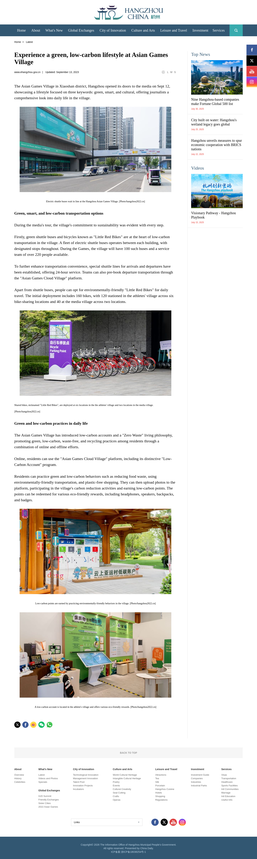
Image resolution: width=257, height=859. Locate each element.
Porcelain (160, 785)
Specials (42, 782)
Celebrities (19, 782)
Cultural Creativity (122, 789)
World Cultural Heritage (125, 774)
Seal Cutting (119, 792)
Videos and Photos (48, 778)
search (236, 30)
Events (116, 785)
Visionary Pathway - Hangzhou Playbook (213, 215)
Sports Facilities (229, 785)
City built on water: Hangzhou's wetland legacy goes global (214, 122)
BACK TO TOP (128, 752)
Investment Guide (200, 774)
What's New (45, 769)
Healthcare (227, 782)
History (17, 778)
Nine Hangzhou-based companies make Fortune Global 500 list (215, 101)
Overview (19, 774)
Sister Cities (44, 803)
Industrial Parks (199, 785)
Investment (197, 769)
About (17, 769)
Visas (224, 774)
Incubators (78, 789)
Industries (196, 782)
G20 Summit (44, 796)
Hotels (158, 792)
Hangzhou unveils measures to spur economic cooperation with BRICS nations (216, 145)
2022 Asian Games (48, 806)
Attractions (160, 774)
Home (17, 42)
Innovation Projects (83, 785)
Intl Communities (230, 789)
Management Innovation (85, 778)
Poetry (116, 782)
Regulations (161, 799)
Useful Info (226, 799)
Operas (116, 799)
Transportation (228, 778)
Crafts (116, 796)
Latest (41, 774)
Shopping (160, 796)
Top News (200, 54)
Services (226, 769)
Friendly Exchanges (48, 799)
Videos (197, 168)
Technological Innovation (85, 774)
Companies (197, 778)
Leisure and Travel (166, 769)
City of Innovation (83, 769)
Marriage (225, 792)
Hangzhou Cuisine (164, 789)
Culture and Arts (122, 769)
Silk (157, 782)
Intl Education (228, 796)
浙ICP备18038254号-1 (133, 851)
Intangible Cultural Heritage (127, 778)
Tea (157, 778)
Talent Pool (78, 782)
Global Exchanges (49, 790)
